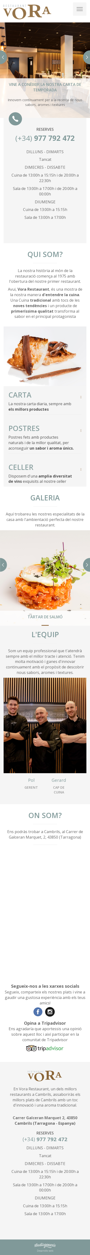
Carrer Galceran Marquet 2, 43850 (45, 1117)
